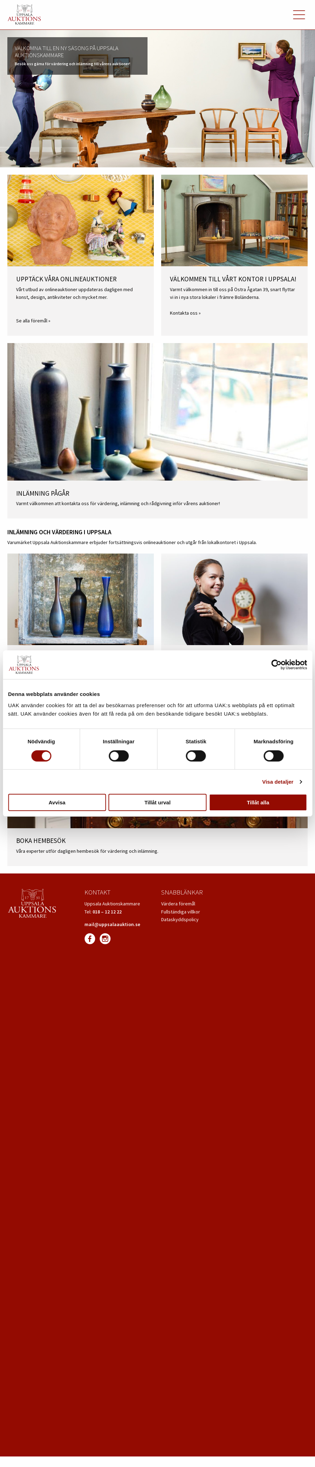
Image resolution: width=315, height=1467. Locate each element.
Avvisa (57, 802)
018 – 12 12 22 (107, 912)
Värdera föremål (178, 903)
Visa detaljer (277, 782)
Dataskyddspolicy (180, 919)
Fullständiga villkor (180, 912)
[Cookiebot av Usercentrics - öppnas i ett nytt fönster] (276, 664)
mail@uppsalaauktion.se (112, 924)
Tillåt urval (157, 802)
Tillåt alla (258, 802)
